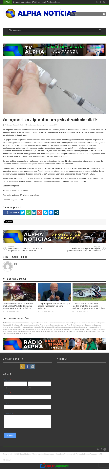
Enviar (10, 435)
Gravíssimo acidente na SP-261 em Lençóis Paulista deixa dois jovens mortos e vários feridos (48, 2)
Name (7, 380)
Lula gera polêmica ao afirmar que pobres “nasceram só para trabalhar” (54, 306)
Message (9, 413)
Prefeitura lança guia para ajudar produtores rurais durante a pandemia (83, 249)
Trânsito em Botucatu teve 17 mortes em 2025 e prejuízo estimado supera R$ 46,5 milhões (89, 306)
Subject (8, 403)
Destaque (33, 125)
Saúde (39, 125)
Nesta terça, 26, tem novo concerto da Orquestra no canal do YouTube (25, 249)
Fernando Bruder (18, 125)
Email (7, 393)
